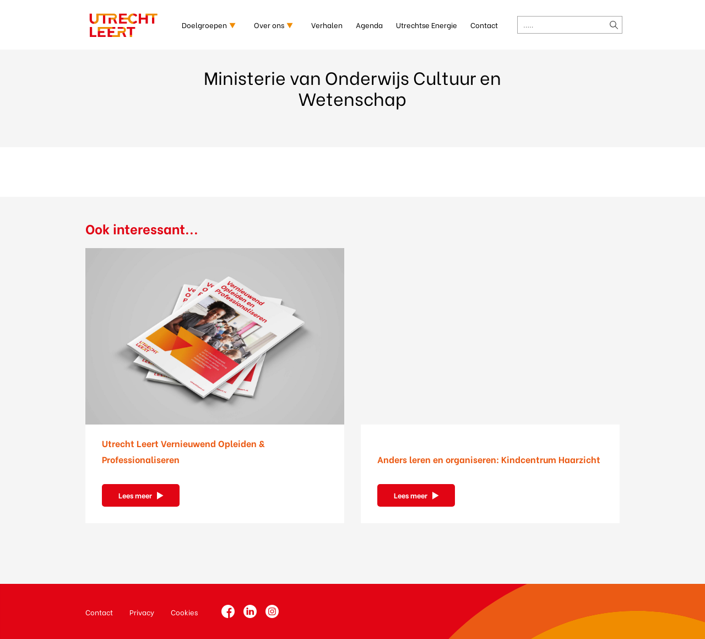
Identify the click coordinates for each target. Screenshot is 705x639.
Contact (484, 24)
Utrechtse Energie (426, 24)
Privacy (141, 611)
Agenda (369, 24)
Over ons (269, 24)
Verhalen (327, 24)
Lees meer (135, 495)
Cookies (184, 611)
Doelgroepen (204, 24)
